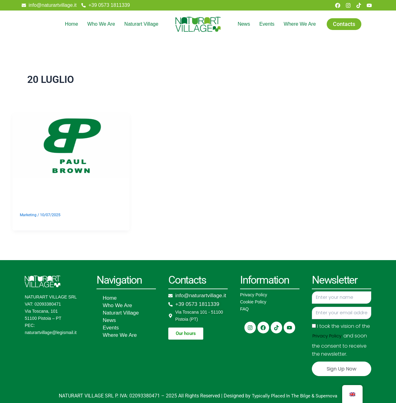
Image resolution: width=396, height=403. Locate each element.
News (244, 24)
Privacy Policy (253, 294)
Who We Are (101, 24)
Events (266, 24)
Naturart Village (141, 24)
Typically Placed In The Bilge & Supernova (294, 396)
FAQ (244, 309)
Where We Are (300, 24)
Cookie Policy (253, 301)
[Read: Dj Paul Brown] (71, 145)
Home (71, 24)
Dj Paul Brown (67, 195)
